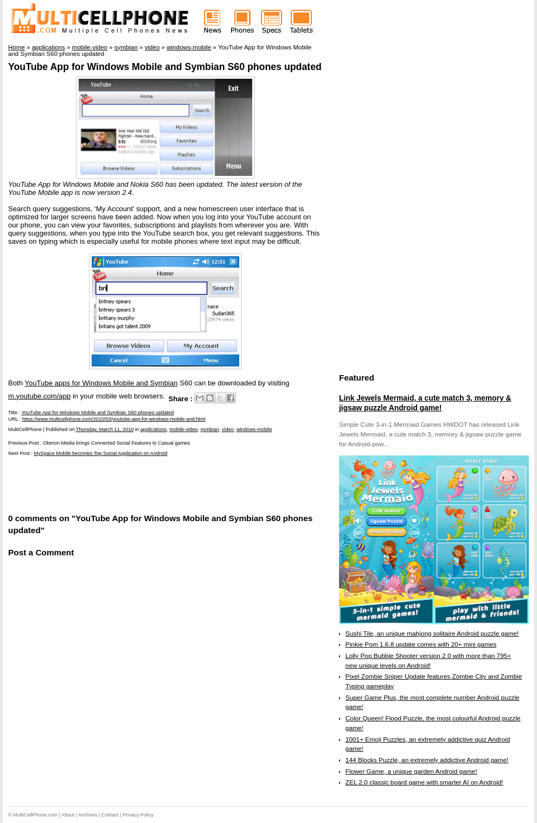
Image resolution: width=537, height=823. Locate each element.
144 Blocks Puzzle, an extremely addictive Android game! (427, 760)
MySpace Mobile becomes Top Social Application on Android (101, 453)
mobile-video (183, 429)
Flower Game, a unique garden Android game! (411, 771)
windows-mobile (254, 429)
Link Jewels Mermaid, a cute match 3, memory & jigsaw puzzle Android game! (425, 403)
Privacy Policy (138, 815)
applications (153, 429)
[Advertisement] (135, 483)
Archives (87, 815)
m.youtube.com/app (39, 396)
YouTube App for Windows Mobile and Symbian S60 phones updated (165, 66)
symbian (210, 429)
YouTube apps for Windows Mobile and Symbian (100, 383)
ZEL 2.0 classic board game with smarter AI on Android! (424, 782)
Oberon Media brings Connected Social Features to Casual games (116, 443)
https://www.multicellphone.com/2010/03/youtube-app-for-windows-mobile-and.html (114, 419)
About (67, 815)
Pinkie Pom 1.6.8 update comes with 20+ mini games (421, 644)
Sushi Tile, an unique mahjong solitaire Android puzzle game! (432, 633)
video (228, 429)
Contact (110, 815)
